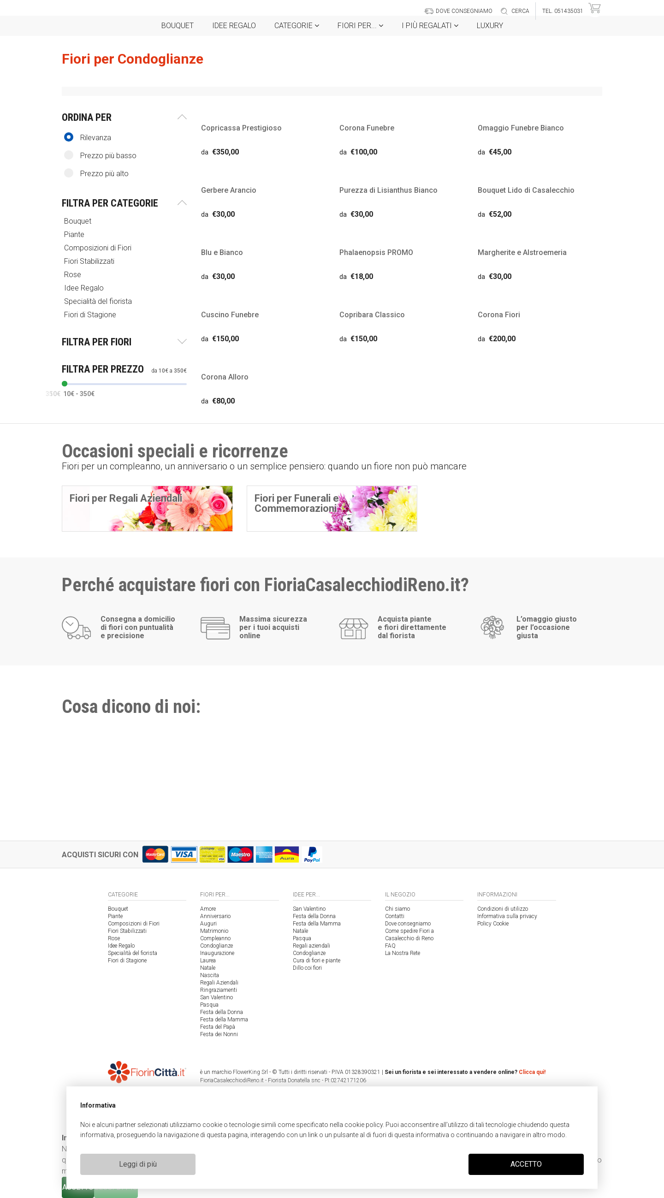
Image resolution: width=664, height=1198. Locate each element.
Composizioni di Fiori (98, 247)
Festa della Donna (221, 1012)
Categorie (296, 25)
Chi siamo (397, 909)
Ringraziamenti (218, 990)
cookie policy (363, 1124)
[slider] (64, 383)
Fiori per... (360, 25)
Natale (207, 968)
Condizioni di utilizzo (502, 909)
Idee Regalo (234, 25)
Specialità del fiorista (99, 301)
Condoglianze (216, 946)
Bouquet (177, 25)
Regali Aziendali (219, 982)
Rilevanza (87, 137)
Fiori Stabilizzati (90, 261)
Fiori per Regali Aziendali (126, 498)
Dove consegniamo (408, 923)
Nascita (209, 975)
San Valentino (216, 997)
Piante (75, 234)
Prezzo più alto (96, 173)
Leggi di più (138, 1164)
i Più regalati (430, 25)
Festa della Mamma (224, 1019)
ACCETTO (526, 1164)
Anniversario (215, 916)
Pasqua (209, 1005)
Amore (208, 909)
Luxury (490, 25)
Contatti (394, 916)
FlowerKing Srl (250, 1072)
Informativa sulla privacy (507, 916)
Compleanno (215, 938)
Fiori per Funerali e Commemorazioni (297, 503)
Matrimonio (214, 931)
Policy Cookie (493, 923)
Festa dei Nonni (219, 1034)
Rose (73, 274)
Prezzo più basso (100, 155)
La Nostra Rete (402, 953)
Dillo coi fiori (307, 968)
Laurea (208, 960)
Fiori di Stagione (91, 314)
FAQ (390, 946)
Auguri (208, 923)
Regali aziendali (311, 946)
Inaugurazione (217, 953)
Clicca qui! (532, 1072)
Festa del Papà (217, 1027)
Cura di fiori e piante (316, 960)
